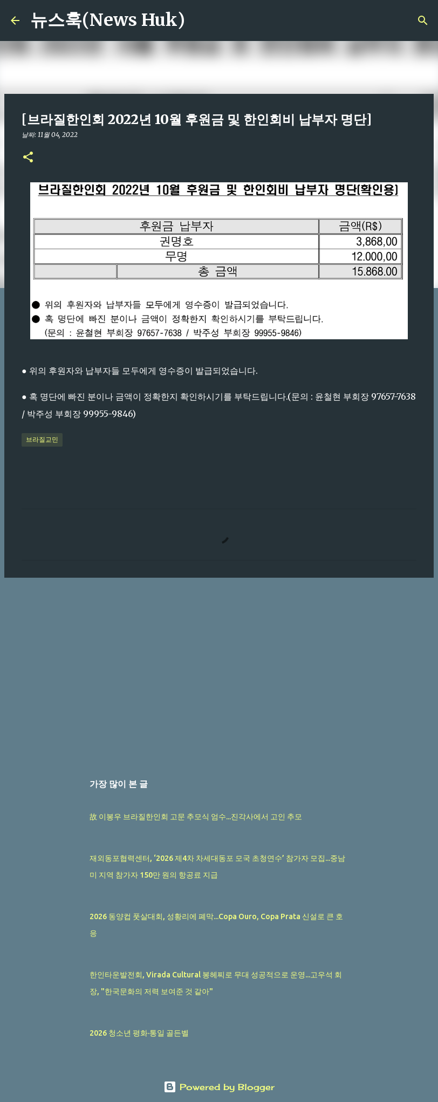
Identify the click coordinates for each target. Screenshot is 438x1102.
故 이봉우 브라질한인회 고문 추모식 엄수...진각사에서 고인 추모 (196, 816)
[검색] (200, 20)
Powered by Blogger (219, 1087)
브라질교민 (42, 439)
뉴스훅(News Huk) (107, 20)
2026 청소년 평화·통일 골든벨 (139, 1033)
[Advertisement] (219, 669)
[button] (28, 157)
